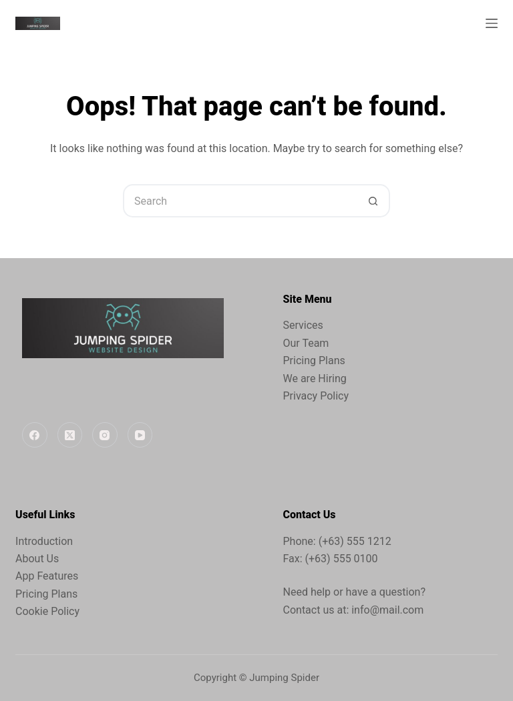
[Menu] (492, 23)
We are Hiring (315, 378)
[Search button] (373, 200)
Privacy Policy (316, 396)
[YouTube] (140, 435)
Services (303, 325)
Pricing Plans (314, 360)
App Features (46, 576)
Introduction (44, 541)
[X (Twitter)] (70, 435)
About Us (37, 558)
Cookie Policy (47, 611)
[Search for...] (240, 200)
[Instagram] (105, 435)
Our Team (306, 343)
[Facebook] (34, 435)
